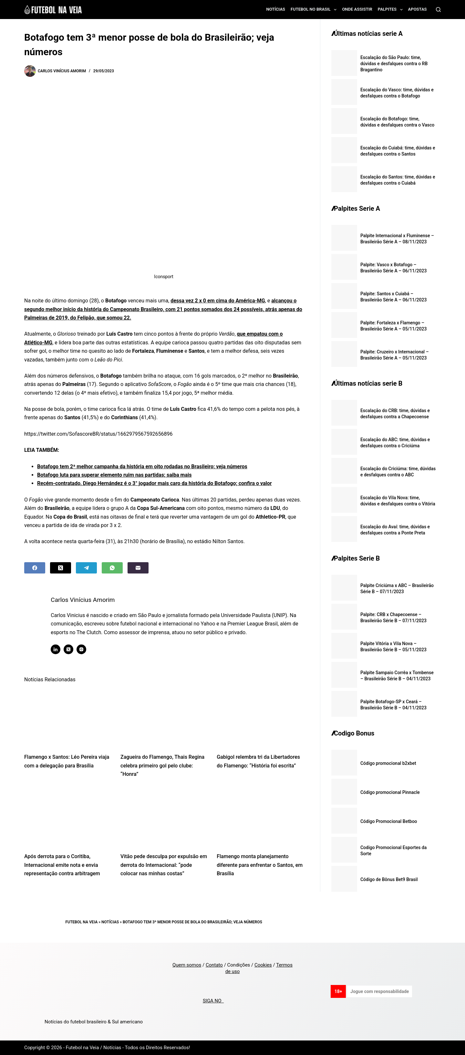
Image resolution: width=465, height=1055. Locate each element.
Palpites (391, 10)
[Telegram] (86, 567)
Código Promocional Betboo (388, 821)
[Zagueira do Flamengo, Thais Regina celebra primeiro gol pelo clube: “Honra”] (163, 718)
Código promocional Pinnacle (390, 792)
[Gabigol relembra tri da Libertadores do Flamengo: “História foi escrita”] (260, 718)
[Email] (138, 567)
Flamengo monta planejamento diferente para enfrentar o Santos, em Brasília (260, 865)
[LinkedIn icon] (58, 649)
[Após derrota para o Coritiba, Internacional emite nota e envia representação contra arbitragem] (67, 817)
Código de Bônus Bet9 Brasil (389, 879)
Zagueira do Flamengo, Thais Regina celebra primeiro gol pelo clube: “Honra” (162, 765)
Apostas (417, 9)
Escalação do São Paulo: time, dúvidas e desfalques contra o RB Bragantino (394, 63)
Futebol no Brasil (315, 10)
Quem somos (186, 965)
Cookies (263, 965)
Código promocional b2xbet (388, 763)
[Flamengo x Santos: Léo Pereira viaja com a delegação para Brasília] (67, 718)
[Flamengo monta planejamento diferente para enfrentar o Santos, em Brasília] (260, 817)
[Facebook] (34, 567)
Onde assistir (357, 9)
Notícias (275, 9)
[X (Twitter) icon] (71, 649)
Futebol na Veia (82, 922)
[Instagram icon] (84, 649)
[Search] (438, 9)
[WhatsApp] (112, 567)
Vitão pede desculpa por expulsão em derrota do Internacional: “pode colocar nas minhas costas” (163, 865)
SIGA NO (213, 1001)
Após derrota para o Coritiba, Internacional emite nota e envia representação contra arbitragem (62, 865)
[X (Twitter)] (60, 567)
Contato (214, 965)
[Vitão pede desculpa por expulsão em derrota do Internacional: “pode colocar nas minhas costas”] (163, 817)
